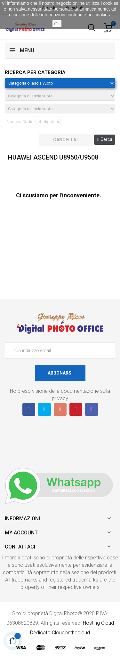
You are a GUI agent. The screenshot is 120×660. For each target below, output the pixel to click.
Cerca (104, 139)
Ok (57, 23)
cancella (66, 139)
